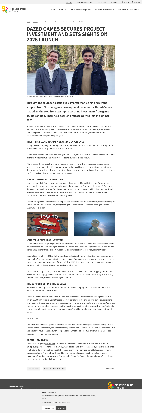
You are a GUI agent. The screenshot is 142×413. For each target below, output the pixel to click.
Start (28, 22)
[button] (84, 2)
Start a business (33, 369)
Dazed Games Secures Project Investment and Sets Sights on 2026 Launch (64, 22)
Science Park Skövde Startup (54, 369)
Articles (35, 22)
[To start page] (14, 9)
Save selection (49, 408)
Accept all (61, 408)
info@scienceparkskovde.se (42, 389)
